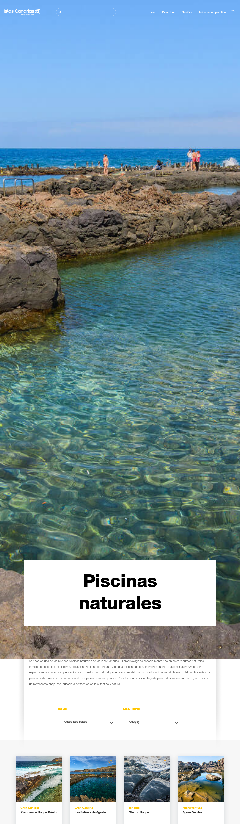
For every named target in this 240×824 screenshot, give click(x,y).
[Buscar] (86, 12)
